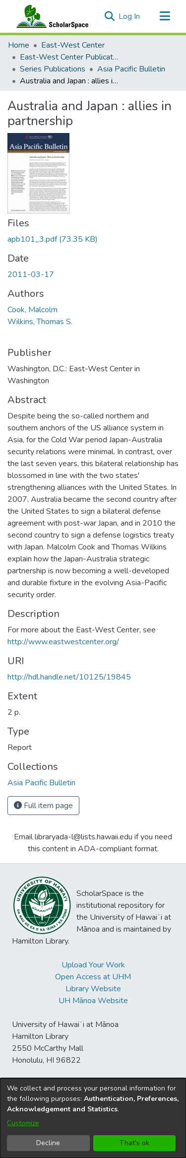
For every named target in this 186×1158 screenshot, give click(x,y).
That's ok (134, 1143)
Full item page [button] (43, 805)
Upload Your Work (93, 964)
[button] (109, 16)
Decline (48, 1143)
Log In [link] (130, 16)
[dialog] (93, 1118)
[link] (52, 239)
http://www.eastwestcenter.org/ (63, 641)
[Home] (50, 16)
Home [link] (18, 45)
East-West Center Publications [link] (69, 57)
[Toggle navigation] (165, 16)
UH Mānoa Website (93, 1000)
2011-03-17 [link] (30, 274)
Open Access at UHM (93, 976)
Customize (23, 1123)
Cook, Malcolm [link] (32, 309)
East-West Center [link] (73, 45)
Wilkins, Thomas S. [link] (39, 321)
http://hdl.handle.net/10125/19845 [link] (69, 677)
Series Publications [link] (52, 69)
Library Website (93, 988)
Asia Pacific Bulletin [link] (131, 69)
